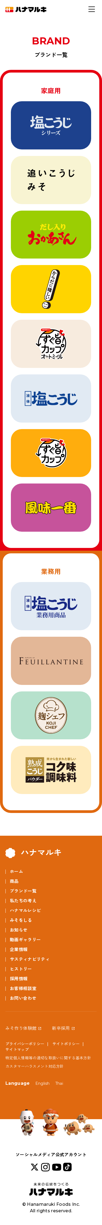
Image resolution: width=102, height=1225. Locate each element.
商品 (14, 881)
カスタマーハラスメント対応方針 (34, 1066)
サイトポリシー (66, 1043)
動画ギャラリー (25, 939)
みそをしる (21, 920)
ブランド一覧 (23, 891)
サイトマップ (17, 1049)
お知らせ (18, 930)
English (42, 1083)
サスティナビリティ (30, 959)
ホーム (16, 871)
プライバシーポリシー (24, 1043)
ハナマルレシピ (25, 910)
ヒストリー (21, 969)
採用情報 (18, 978)
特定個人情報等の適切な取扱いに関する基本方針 (48, 1058)
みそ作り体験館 (20, 1028)
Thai (59, 1083)
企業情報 (18, 949)
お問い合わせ (23, 998)
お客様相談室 (23, 988)
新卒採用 (61, 1028)
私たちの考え (23, 900)
